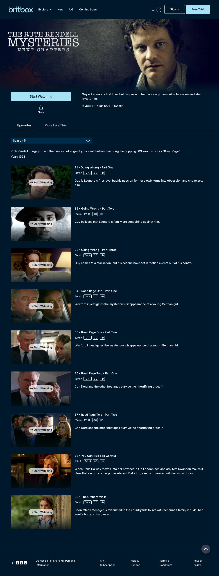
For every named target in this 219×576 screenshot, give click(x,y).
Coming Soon (88, 9)
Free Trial (198, 9)
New (60, 9)
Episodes (24, 125)
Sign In (174, 9)
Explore (45, 9)
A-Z (71, 9)
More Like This (56, 125)
